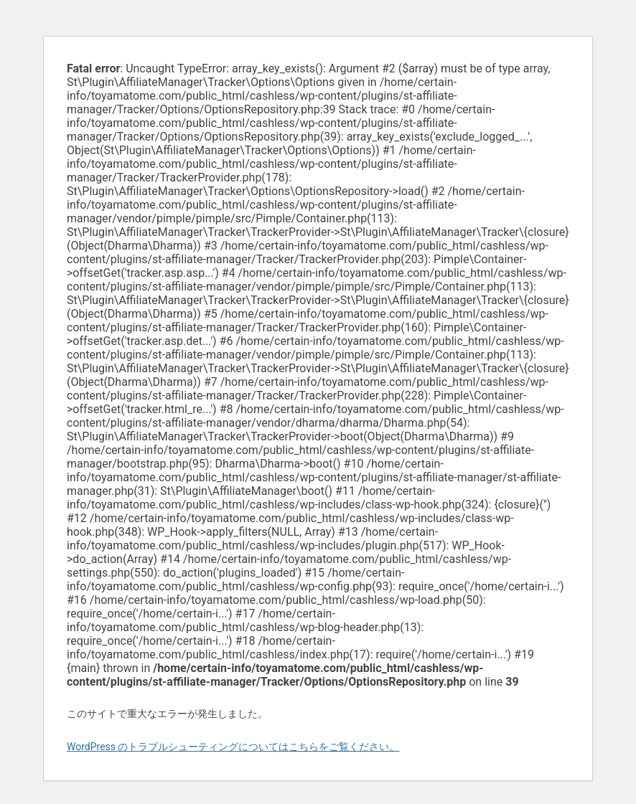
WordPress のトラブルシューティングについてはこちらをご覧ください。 (233, 746)
